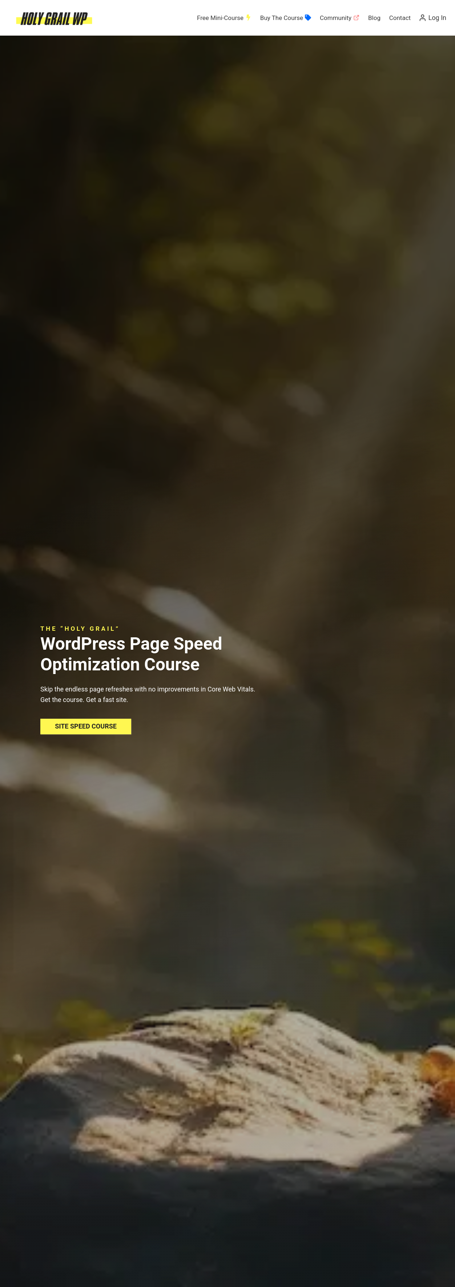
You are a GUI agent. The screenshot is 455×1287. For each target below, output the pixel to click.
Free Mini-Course (224, 17)
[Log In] (432, 18)
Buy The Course (285, 17)
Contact (400, 17)
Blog (374, 17)
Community (339, 17)
